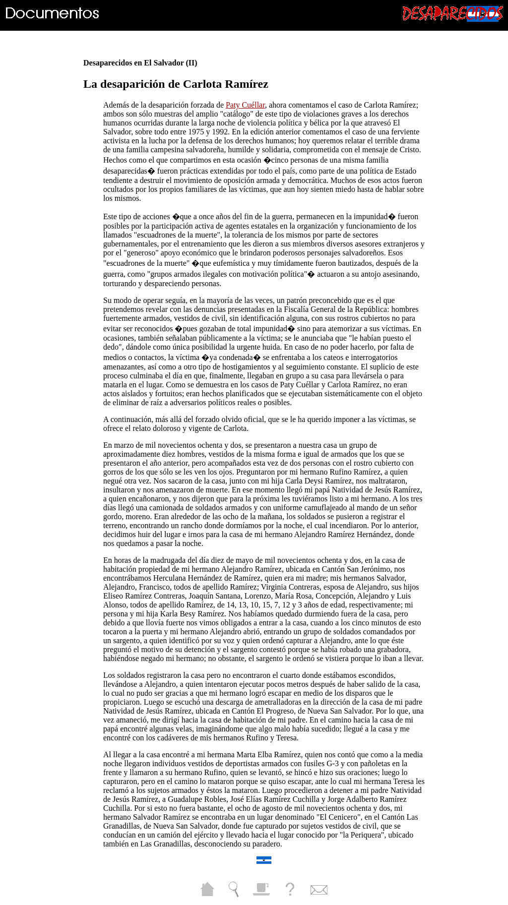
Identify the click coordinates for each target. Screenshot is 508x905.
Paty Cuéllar (245, 105)
